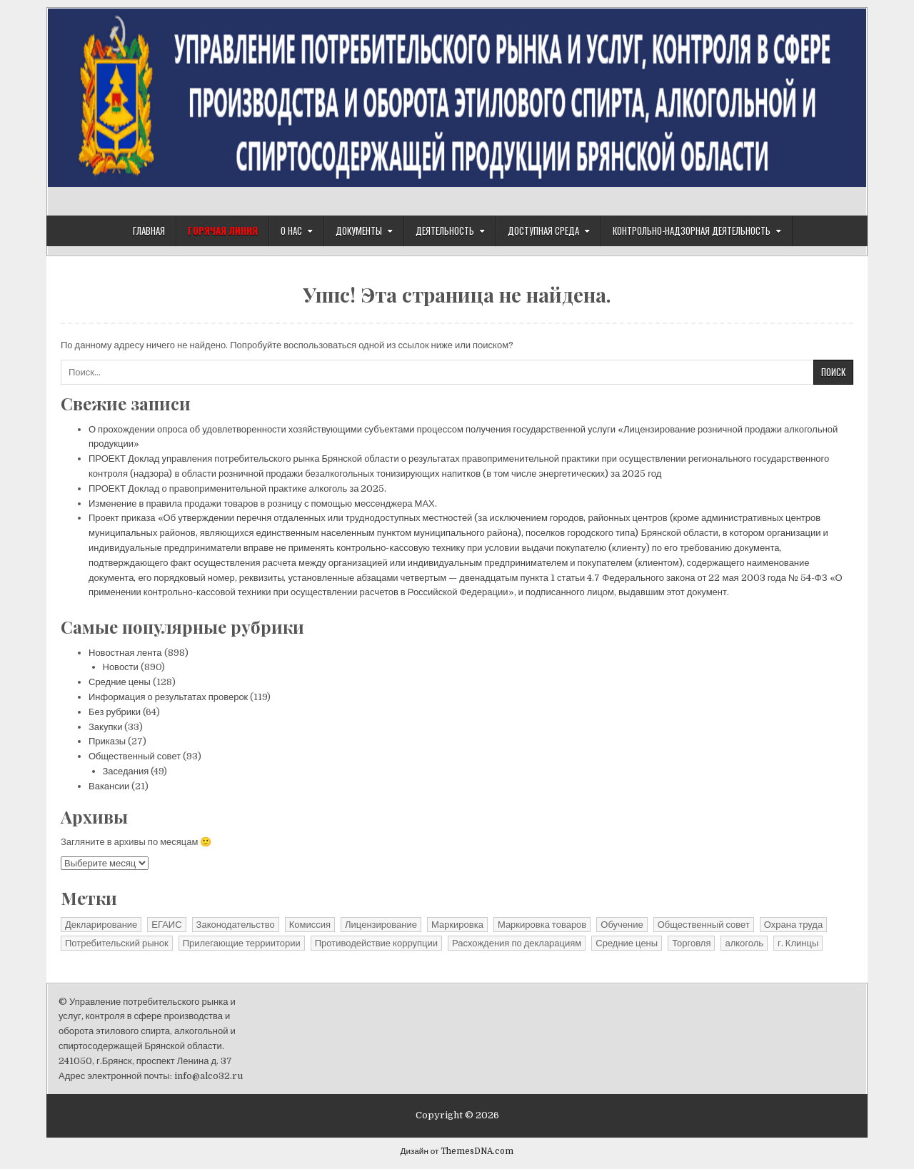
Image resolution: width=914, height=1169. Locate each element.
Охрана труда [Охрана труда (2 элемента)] (793, 924)
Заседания (126, 771)
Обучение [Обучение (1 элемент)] (622, 924)
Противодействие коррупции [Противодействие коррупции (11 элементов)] (376, 943)
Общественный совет (135, 756)
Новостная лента (125, 652)
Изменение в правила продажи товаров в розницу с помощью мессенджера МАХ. (263, 503)
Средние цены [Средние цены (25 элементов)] (627, 943)
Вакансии (109, 786)
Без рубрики (115, 712)
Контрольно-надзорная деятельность (691, 230)
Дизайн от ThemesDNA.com (457, 1151)
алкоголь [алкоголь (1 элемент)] (744, 943)
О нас (291, 230)
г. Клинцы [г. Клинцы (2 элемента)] (798, 943)
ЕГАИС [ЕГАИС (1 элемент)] (166, 924)
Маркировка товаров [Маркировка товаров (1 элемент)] (542, 924)
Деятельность (445, 230)
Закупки (105, 727)
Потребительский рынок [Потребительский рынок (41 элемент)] (117, 943)
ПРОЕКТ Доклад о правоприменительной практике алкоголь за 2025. (237, 488)
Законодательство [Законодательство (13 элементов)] (235, 924)
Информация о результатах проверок (168, 697)
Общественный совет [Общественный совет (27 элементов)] (704, 924)
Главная (149, 230)
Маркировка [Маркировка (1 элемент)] (457, 924)
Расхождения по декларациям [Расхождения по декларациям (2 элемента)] (516, 943)
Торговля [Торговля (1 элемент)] (691, 943)
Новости (121, 667)
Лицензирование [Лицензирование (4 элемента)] (381, 924)
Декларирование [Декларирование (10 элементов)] (101, 924)
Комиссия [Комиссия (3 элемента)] (310, 924)
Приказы (107, 741)
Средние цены (120, 682)
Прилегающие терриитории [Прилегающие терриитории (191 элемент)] (242, 943)
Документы (359, 230)
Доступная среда (543, 230)
